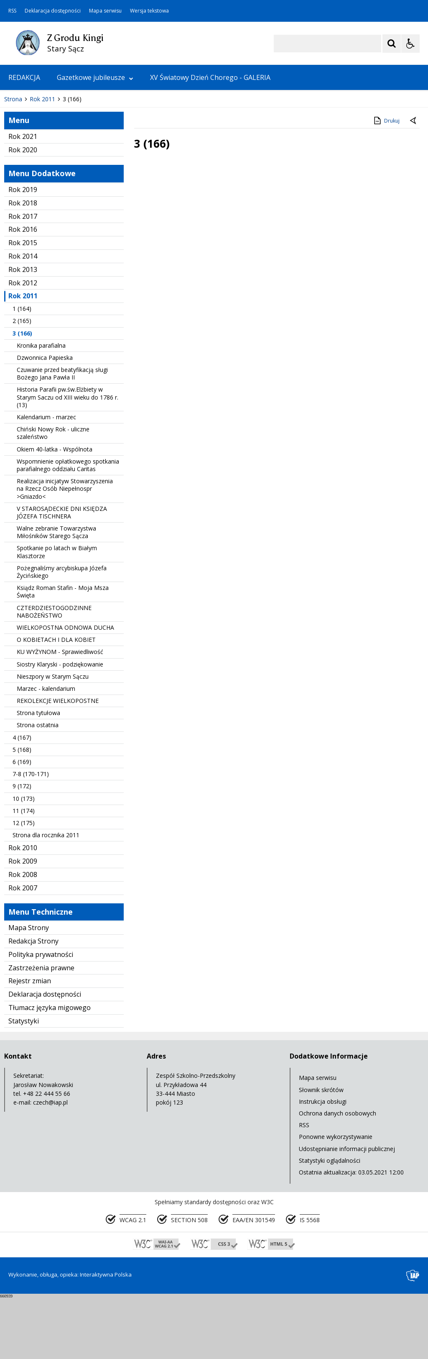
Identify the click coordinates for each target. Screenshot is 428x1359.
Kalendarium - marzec (46, 479)
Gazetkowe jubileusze (95, 77)
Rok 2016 (22, 291)
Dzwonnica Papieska (45, 419)
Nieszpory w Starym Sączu (53, 738)
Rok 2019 (22, 251)
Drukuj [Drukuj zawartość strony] (386, 182)
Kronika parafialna (41, 407)
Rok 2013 (22, 331)
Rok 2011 (23, 358)
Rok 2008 (22, 936)
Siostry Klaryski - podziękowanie (60, 726)
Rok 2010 (22, 910)
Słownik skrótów (321, 1152)
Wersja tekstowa (149, 10)
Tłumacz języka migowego (49, 1069)
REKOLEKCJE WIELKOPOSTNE (58, 763)
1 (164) (22, 370)
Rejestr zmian (29, 1043)
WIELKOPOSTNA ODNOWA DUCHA (65, 689)
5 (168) (22, 811)
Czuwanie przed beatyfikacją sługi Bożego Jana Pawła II (62, 435)
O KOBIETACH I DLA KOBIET (56, 701)
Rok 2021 (22, 198)
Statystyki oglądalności (329, 1222)
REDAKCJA (24, 77)
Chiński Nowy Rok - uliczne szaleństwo (53, 495)
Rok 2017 (22, 278)
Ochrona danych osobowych (337, 1175)
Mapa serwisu (105, 10)
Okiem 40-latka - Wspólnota (54, 511)
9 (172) (22, 848)
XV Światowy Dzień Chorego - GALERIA (210, 77)
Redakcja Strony (33, 1003)
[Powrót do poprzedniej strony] (414, 183)
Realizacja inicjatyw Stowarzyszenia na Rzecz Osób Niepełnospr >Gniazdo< (65, 550)
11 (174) (24, 873)
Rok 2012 (22, 344)
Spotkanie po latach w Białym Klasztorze (57, 614)
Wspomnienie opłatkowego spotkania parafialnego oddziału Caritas (68, 527)
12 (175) (24, 885)
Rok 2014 (22, 318)
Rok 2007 (22, 949)
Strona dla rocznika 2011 (46, 897)
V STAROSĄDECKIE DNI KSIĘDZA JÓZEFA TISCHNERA (62, 574)
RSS (12, 10)
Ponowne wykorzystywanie (335, 1199)
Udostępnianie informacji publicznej (347, 1211)
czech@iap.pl (50, 1164)
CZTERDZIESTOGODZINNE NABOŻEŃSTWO (54, 673)
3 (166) (22, 395)
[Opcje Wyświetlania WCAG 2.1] (410, 43)
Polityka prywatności (40, 1016)
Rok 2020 (22, 211)
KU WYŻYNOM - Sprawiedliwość (60, 714)
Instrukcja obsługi (322, 1163)
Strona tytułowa (38, 775)
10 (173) (24, 860)
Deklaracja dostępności (53, 10)
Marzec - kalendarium (46, 750)
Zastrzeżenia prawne (41, 1029)
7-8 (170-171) (31, 836)
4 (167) (22, 799)
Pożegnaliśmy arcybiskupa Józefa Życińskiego (62, 633)
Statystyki (23, 1082)
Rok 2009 (22, 923)
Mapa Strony (28, 989)
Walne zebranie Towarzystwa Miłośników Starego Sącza (56, 594)
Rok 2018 (22, 264)
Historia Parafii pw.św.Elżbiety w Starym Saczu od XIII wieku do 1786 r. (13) (67, 459)
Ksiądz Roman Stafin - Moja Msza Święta (63, 653)
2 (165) (22, 383)
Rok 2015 (22, 304)
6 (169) (22, 824)
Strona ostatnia (38, 787)
